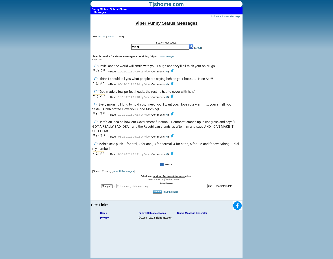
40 (104, 135)
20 (94, 113)
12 (94, 96)
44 (94, 70)
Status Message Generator (192, 213)
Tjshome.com (166, 4)
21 (104, 113)
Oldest (111, 36)
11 (104, 96)
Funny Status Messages (152, 213)
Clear (198, 47)
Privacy (104, 217)
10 (104, 70)
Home (103, 213)
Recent (102, 36)
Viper (147, 71)
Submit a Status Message (225, 16)
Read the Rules (170, 191)
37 (94, 135)
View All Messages (166, 57)
